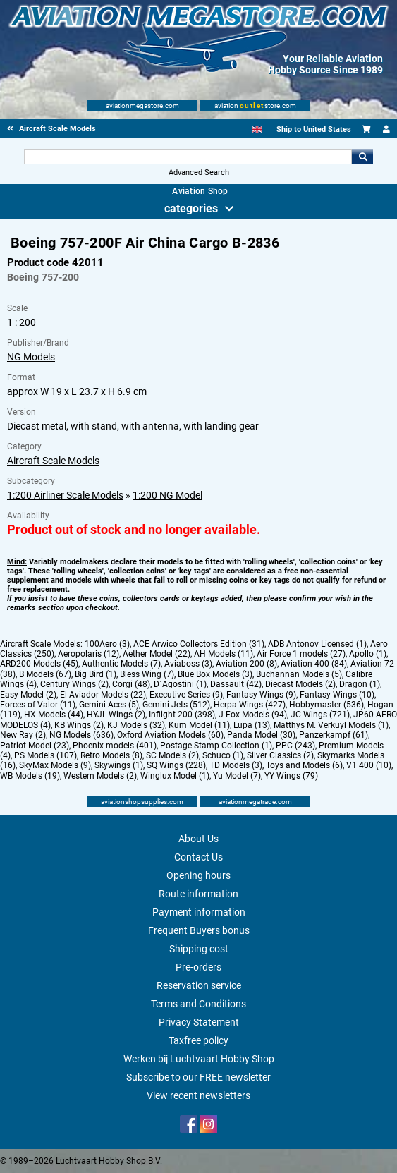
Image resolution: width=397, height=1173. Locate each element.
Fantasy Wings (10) (337, 695)
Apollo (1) (367, 654)
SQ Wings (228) (176, 765)
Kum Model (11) (199, 725)
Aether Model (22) (156, 654)
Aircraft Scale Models (53, 460)
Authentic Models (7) (121, 664)
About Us (198, 838)
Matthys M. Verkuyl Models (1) (331, 725)
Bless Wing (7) (147, 674)
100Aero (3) (107, 644)
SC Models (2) (172, 755)
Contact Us (198, 857)
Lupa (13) (251, 725)
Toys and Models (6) (304, 765)
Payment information (198, 912)
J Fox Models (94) (253, 714)
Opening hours (198, 875)
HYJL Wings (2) (116, 714)
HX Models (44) (53, 714)
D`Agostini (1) (180, 684)
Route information (198, 893)
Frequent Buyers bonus (199, 930)
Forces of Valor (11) (37, 705)
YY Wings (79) (291, 776)
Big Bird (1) (95, 674)
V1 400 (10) (368, 765)
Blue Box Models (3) (215, 674)
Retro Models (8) (111, 755)
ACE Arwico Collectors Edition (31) (198, 644)
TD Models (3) (235, 765)
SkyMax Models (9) (55, 765)
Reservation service (199, 985)
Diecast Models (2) (300, 684)
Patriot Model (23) (34, 745)
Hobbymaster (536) (326, 705)
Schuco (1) (222, 755)
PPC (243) (295, 745)
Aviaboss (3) (188, 664)
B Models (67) (45, 674)
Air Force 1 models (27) (301, 654)
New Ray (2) (23, 735)
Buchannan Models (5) (299, 674)
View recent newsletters (198, 1095)
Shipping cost (198, 948)
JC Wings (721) (320, 714)
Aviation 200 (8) (246, 664)
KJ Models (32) (136, 725)
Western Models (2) (100, 776)
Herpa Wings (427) (250, 705)
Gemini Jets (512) (176, 705)
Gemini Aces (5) (109, 705)
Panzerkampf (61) (333, 735)
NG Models (31, 357)
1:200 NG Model (167, 495)
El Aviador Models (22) (103, 695)
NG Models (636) (81, 735)
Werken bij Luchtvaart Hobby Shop (198, 1058)
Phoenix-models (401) (115, 745)
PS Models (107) (45, 755)
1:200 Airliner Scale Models (65, 495)
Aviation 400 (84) (314, 664)
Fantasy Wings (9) (261, 695)
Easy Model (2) (28, 695)
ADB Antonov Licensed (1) (317, 644)
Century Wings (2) (74, 684)
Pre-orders (198, 967)
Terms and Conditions (198, 1003)
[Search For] (188, 156)
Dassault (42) (236, 684)
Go (362, 156)
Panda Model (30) (261, 735)
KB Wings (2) (79, 725)
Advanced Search (199, 172)
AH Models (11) (223, 654)
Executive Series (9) (186, 695)
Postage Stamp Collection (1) (216, 745)
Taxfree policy (198, 1040)
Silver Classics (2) (280, 755)
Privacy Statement (199, 1022)
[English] (257, 129)
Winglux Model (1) (174, 776)
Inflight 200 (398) (182, 714)
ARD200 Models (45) (39, 664)
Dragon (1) (359, 684)
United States (327, 129)
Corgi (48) (131, 684)
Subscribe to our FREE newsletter (198, 1077)
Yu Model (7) (237, 776)
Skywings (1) (118, 765)
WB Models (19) (30, 776)
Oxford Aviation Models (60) (170, 735)
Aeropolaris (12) (88, 654)
